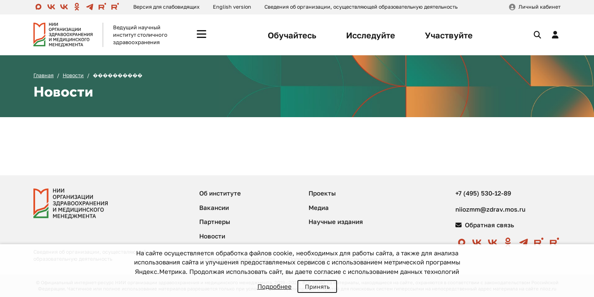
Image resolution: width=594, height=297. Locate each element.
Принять (317, 286)
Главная (43, 75)
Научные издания (336, 221)
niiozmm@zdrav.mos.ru (490, 209)
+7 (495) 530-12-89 (483, 193)
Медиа (319, 207)
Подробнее (274, 286)
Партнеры (214, 221)
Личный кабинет (540, 7)
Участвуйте (449, 35)
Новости (73, 75)
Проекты (322, 193)
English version (232, 7)
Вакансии (214, 207)
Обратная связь (484, 225)
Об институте (220, 193)
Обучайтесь (292, 35)
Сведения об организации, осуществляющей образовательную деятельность (360, 7)
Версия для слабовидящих (166, 7)
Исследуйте (370, 35)
